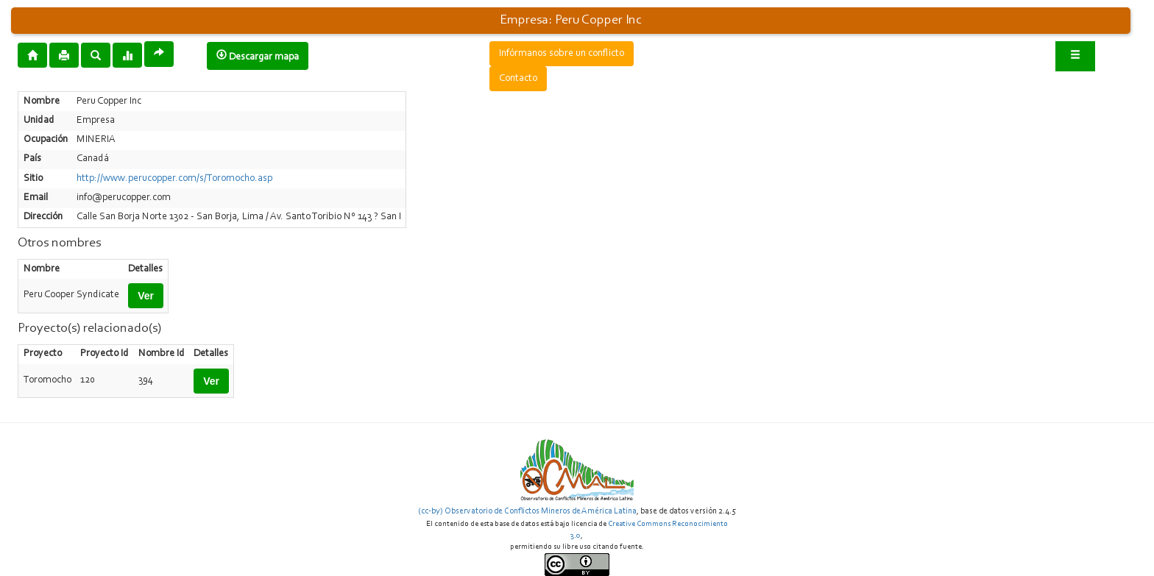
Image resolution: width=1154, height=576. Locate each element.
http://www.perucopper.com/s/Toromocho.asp (174, 179)
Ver (146, 296)
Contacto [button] (518, 79)
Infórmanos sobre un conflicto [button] (561, 54)
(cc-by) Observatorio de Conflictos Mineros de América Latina (527, 511)
